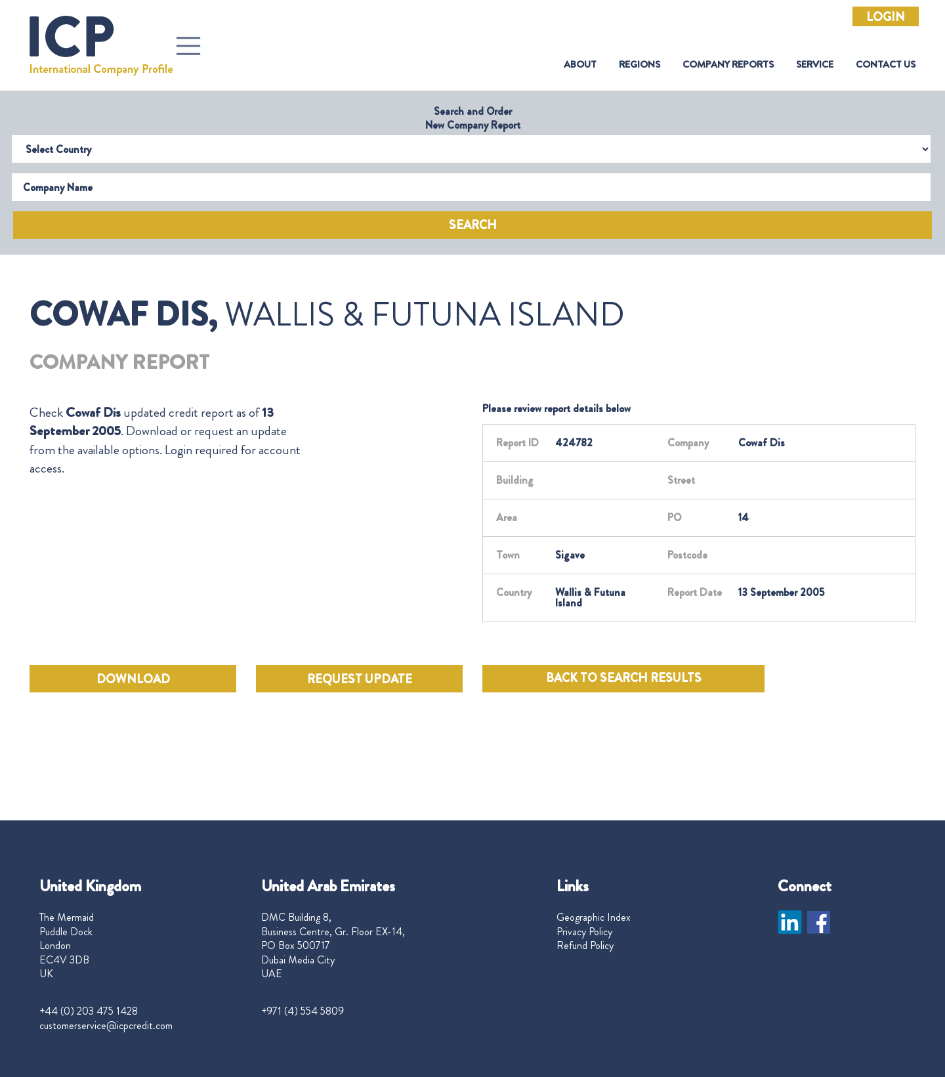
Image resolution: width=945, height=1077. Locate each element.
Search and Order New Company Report (472, 118)
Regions (639, 65)
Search (473, 225)
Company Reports (728, 65)
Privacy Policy (584, 932)
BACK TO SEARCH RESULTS (624, 677)
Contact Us (885, 65)
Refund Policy (585, 946)
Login (885, 17)
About (580, 65)
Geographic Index (593, 917)
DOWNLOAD (133, 679)
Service (814, 65)
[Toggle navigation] (188, 46)
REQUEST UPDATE (359, 679)
